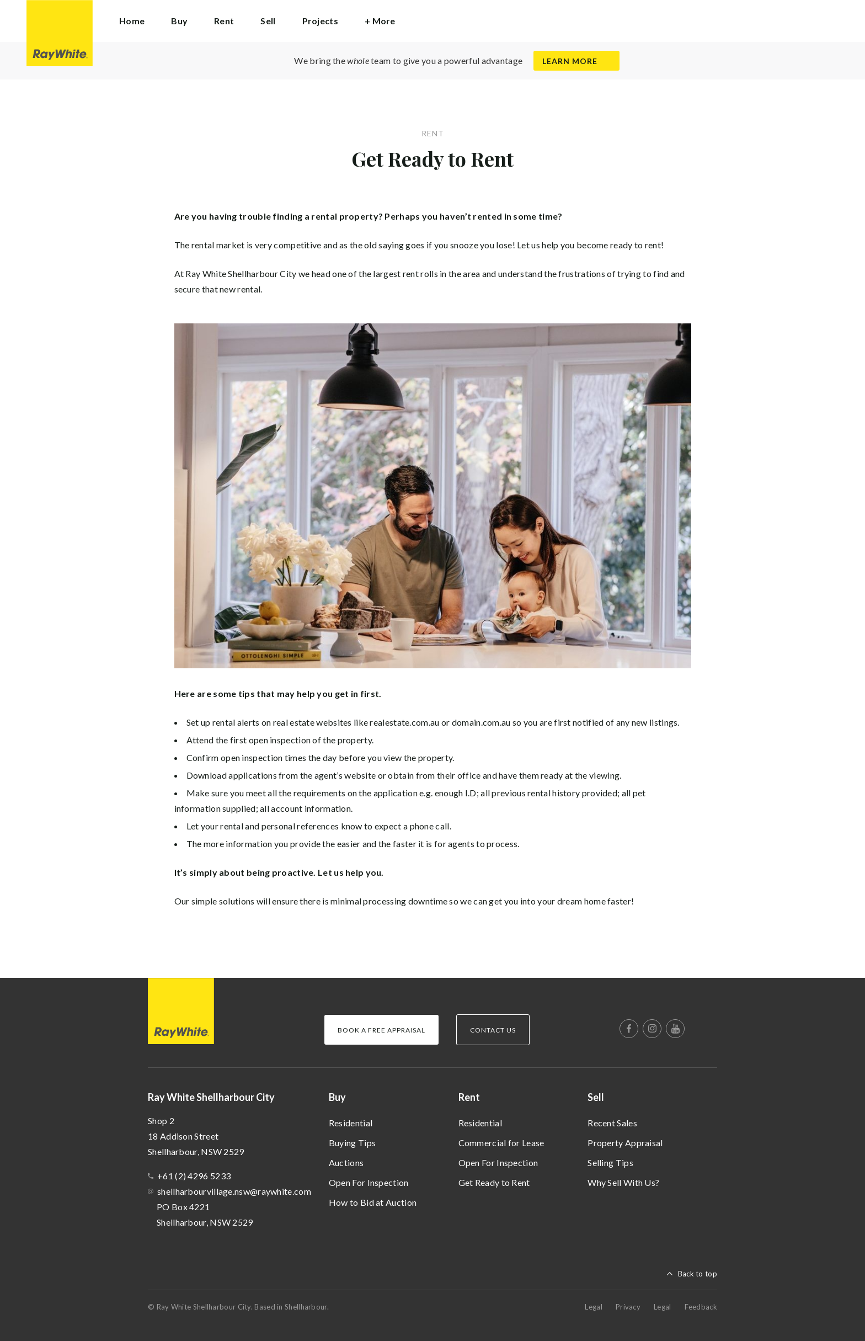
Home (132, 20)
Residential (350, 1123)
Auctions (346, 1162)
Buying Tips (352, 1142)
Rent (469, 1097)
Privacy (628, 1306)
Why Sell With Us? (623, 1182)
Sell (596, 1097)
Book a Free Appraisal (381, 1030)
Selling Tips (610, 1162)
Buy (337, 1097)
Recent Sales (612, 1123)
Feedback (701, 1306)
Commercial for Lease (501, 1142)
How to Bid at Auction (373, 1202)
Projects (320, 20)
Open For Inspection (369, 1182)
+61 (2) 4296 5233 (194, 1175)
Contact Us (493, 1030)
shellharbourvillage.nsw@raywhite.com (234, 1191)
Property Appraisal (625, 1142)
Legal (593, 1306)
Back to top (697, 1273)
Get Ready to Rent (494, 1182)
